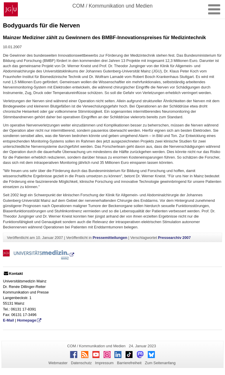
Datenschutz (81, 363)
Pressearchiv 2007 (174, 237)
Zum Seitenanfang (160, 363)
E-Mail (8, 320)
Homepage (26, 320)
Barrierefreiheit (129, 363)
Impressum (104, 363)
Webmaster (57, 363)
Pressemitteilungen (110, 237)
